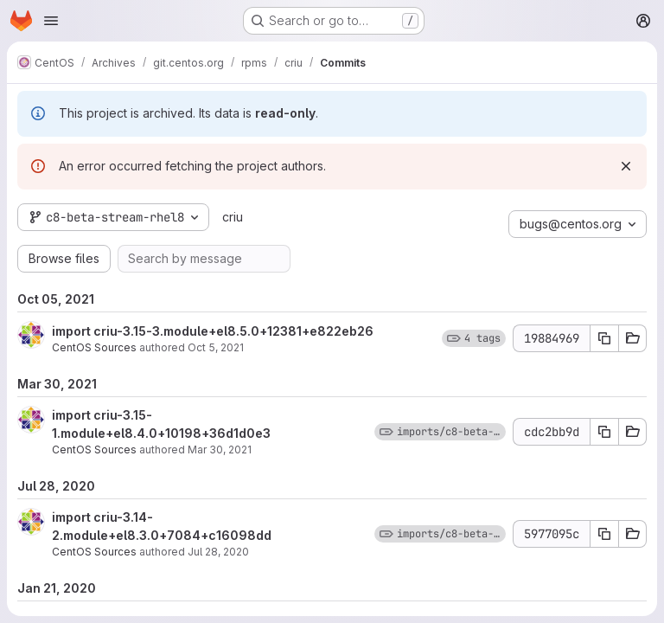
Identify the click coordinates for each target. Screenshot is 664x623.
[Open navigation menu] (51, 21)
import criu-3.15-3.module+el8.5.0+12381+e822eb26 (213, 331)
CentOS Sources (94, 347)
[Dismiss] (626, 166)
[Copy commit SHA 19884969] (604, 338)
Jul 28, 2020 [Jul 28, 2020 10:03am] (218, 551)
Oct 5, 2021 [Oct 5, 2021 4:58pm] (216, 347)
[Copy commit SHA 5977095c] (604, 534)
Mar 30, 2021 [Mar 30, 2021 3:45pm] (220, 449)
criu (232, 216)
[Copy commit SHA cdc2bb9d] (604, 432)
